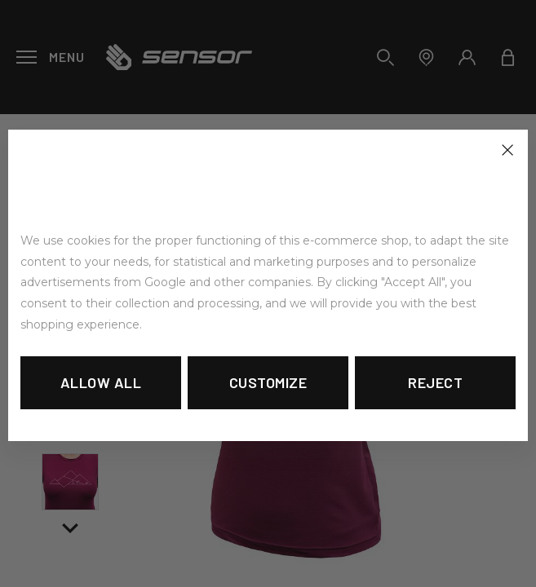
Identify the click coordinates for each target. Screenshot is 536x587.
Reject (435, 382)
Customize (268, 382)
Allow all (101, 382)
